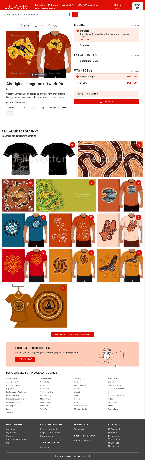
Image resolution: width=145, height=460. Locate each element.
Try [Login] (38, 25)
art (34, 107)
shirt (64, 107)
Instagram (114, 439)
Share (52, 25)
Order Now (25, 359)
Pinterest (113, 436)
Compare (135, 71)
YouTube (113, 443)
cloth (25, 107)
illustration (12, 107)
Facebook (114, 429)
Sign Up (137, 7)
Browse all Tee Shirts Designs (73, 334)
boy (42, 107)
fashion (53, 107)
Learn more (84, 39)
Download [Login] (106, 101)
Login (116, 8)
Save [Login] (24, 25)
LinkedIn (113, 446)
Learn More (134, 25)
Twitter (112, 432)
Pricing (117, 5)
